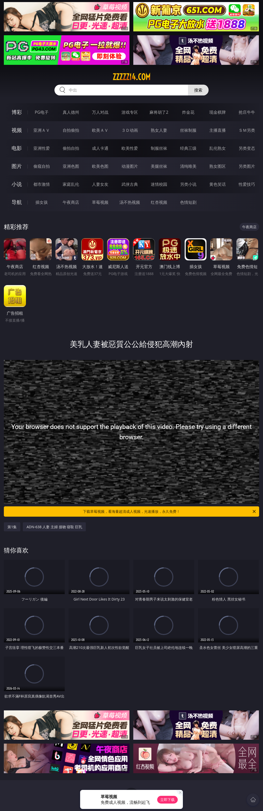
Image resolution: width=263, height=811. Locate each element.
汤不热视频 (129, 202)
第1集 (12, 526)
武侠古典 (129, 184)
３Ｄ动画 (129, 130)
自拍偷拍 (71, 130)
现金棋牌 (217, 112)
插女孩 (41, 202)
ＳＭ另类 (247, 130)
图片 (17, 166)
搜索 (198, 90)
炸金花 (188, 112)
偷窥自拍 (41, 166)
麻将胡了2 (158, 112)
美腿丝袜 (159, 166)
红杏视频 (159, 202)
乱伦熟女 (217, 148)
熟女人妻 (159, 130)
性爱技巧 (247, 184)
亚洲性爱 (41, 148)
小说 (17, 184)
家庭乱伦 (71, 184)
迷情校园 (159, 184)
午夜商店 (71, 202)
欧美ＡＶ (100, 130)
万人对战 (100, 112)
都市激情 (41, 184)
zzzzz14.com (131, 77)
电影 (17, 148)
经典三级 (188, 148)
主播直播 (217, 130)
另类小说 (188, 184)
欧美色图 (100, 166)
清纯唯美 (188, 166)
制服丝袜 (159, 148)
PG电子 (41, 112)
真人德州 (71, 112)
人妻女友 (100, 184)
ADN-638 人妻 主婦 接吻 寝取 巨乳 (54, 526)
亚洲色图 (71, 166)
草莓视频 (100, 202)
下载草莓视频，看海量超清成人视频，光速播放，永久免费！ (170, 511)
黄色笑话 (217, 184)
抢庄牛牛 (247, 112)
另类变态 (247, 148)
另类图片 (247, 166)
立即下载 (167, 799)
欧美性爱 (129, 148)
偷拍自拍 (71, 148)
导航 (17, 202)
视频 (17, 130)
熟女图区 (217, 166)
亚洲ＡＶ (41, 130)
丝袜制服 (188, 130)
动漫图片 (129, 166)
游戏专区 (129, 112)
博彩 (17, 112)
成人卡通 (100, 148)
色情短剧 (188, 202)
